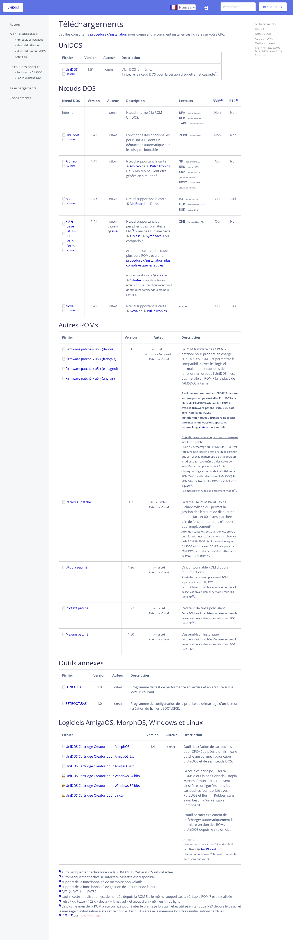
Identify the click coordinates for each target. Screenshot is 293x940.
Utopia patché (76, 567)
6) (191, 485)
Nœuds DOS (263, 34)
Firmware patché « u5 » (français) (91, 359)
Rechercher (272, 7)
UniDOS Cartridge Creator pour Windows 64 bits (103, 776)
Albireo (71, 161)
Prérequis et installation (30, 39)
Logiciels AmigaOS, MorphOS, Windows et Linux (268, 51)
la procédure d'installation (107, 34)
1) (196, 73)
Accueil (15, 24)
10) (193, 622)
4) (236, 100)
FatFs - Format (72, 243)
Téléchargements (23, 88)
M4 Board (137, 203)
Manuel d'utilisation (28, 45)
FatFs (115, 231)
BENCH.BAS (74, 687)
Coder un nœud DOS (29, 78)
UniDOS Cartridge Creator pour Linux (94, 795)
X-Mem (203, 427)
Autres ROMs (264, 38)
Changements (20, 98)
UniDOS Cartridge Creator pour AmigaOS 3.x (100, 756)
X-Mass (135, 236)
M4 (68, 199)
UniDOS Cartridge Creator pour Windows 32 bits (103, 785)
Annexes (21, 56)
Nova (159, 275)
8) (211, 525)
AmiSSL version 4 (211, 849)
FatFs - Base (70, 224)
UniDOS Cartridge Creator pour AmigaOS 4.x (100, 766)
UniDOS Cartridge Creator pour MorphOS (97, 746)
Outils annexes (265, 43)
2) (216, 73)
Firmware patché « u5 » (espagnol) (92, 368)
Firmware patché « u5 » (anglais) (90, 378)
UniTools (72, 135)
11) (193, 648)
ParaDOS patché (78, 502)
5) (133, 230)
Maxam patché (77, 634)
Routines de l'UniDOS (29, 72)
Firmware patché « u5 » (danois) (90, 349)
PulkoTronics (160, 166)
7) (235, 490)
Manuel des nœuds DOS (31, 51)
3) (221, 100)
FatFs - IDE (70, 233)
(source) (70, 139)
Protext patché (77, 608)
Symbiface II (155, 236)
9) (193, 596)
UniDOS (13, 7)
